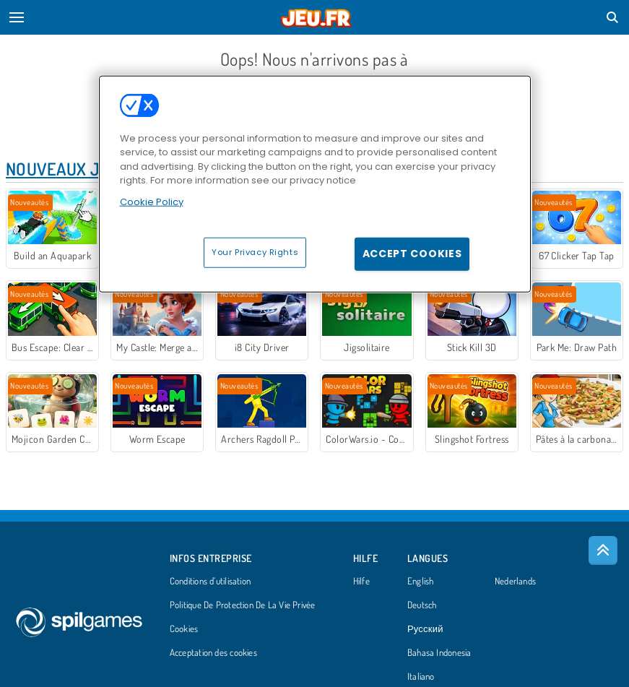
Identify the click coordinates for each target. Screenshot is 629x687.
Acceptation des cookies (213, 653)
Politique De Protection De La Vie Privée (243, 605)
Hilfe (361, 581)
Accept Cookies (412, 253)
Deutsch (422, 605)
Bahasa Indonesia (439, 653)
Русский (425, 629)
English (420, 581)
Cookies (184, 629)
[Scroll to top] (603, 550)
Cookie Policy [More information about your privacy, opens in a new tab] (151, 201)
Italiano (421, 677)
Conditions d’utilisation (210, 581)
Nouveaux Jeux (68, 168)
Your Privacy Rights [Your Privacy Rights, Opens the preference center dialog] (255, 252)
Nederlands (515, 581)
